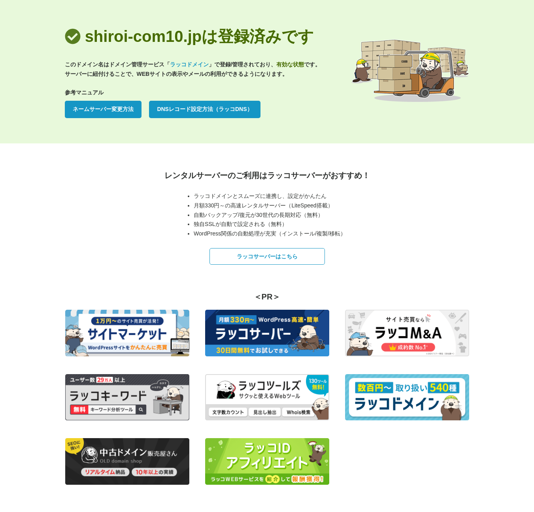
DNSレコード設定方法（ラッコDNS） (204, 109)
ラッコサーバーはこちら (267, 256)
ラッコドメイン (189, 64)
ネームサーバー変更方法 (103, 109)
